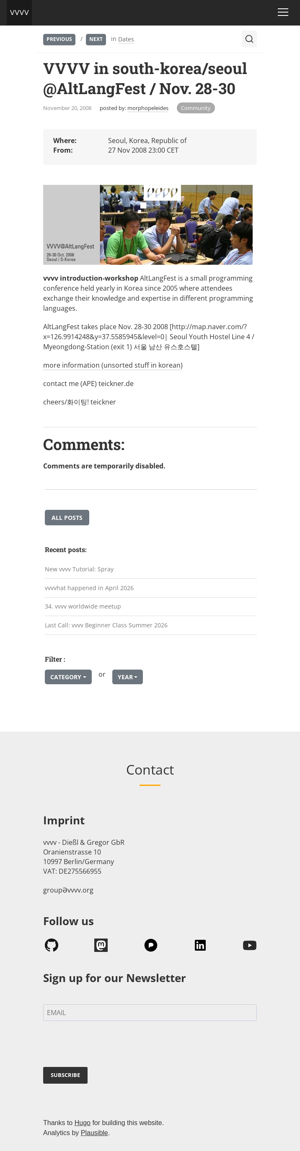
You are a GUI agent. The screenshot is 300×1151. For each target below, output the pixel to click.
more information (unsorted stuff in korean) (113, 365)
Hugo (83, 1122)
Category (65, 677)
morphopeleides (147, 108)
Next (96, 39)
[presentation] (107, 1045)
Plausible (94, 1132)
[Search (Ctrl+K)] (249, 39)
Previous (59, 39)
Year (125, 677)
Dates (126, 39)
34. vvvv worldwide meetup (83, 606)
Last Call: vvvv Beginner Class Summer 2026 (106, 625)
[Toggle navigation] (283, 12)
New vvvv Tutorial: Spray (79, 569)
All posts (67, 518)
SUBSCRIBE (65, 1075)
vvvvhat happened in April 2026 (89, 588)
